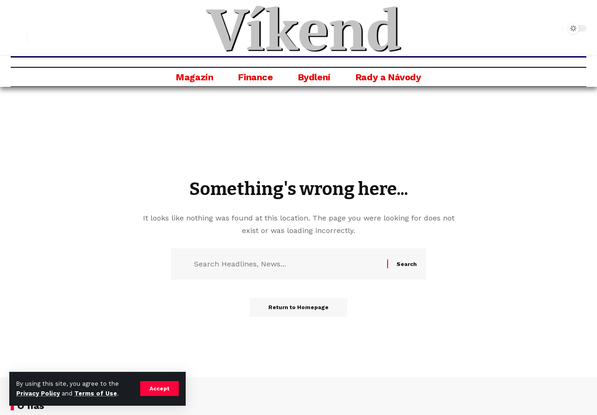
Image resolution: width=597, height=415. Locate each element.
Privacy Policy (38, 393)
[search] (17, 37)
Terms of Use (95, 393)
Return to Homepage (298, 307)
